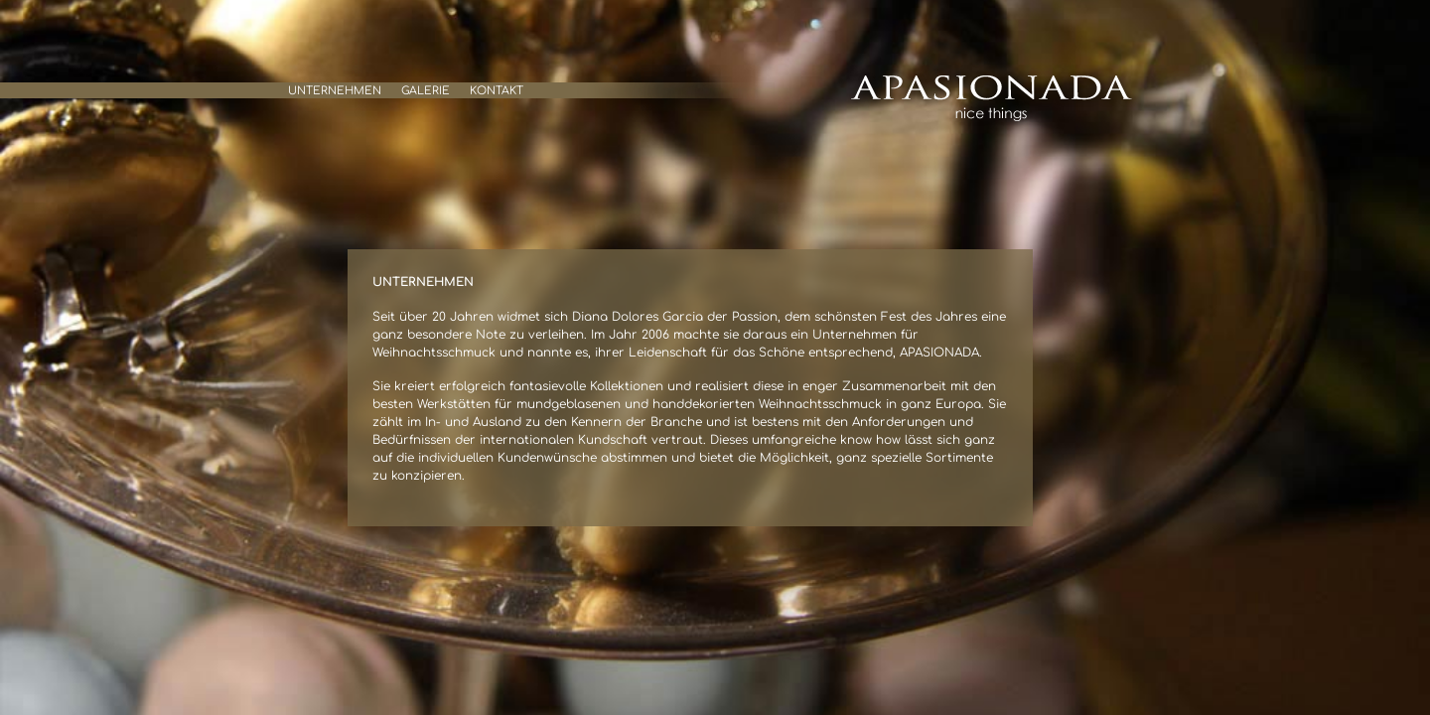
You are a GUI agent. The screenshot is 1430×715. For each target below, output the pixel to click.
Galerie (425, 90)
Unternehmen (334, 90)
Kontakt (496, 90)
